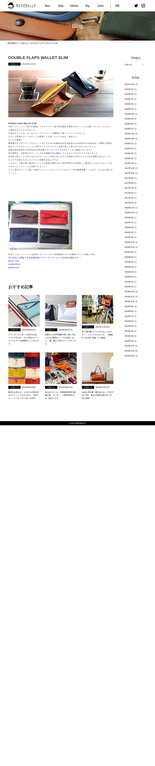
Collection (74, 6)
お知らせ (128, 64)
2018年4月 (129, 153)
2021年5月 (129, 94)
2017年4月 (129, 198)
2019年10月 (130, 114)
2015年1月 (129, 287)
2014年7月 (129, 316)
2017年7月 (129, 188)
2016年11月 (130, 208)
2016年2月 (129, 237)
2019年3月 (129, 124)
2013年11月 (130, 351)
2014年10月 (130, 301)
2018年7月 (129, 144)
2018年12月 (130, 134)
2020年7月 (129, 99)
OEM (117, 6)
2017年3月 (129, 203)
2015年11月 (130, 247)
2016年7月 (129, 223)
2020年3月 (129, 104)
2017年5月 (129, 193)
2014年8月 (129, 311)
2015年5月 (129, 267)
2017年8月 (129, 183)
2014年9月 (129, 306)
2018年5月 (129, 149)
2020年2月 (129, 109)
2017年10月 (130, 173)
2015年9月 (129, 252)
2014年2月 (129, 341)
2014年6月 (129, 321)
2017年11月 (130, 168)
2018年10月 (130, 139)
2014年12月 (130, 292)
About (47, 6)
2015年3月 (129, 277)
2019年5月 (129, 119)
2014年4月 (129, 331)
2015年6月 (129, 262)
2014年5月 (129, 326)
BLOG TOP (13, 261)
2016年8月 (129, 218)
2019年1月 (129, 129)
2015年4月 (129, 272)
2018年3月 (129, 158)
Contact (100, 6)
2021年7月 (129, 89)
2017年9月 (129, 178)
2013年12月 (130, 346)
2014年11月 (130, 297)
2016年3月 (129, 232)
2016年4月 (129, 227)
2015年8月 (129, 257)
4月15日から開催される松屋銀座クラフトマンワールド (34, 258)
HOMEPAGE (14, 264)
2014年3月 (129, 336)
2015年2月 (129, 282)
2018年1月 (129, 163)
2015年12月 (130, 242)
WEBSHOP (13, 268)
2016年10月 (130, 213)
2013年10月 (130, 356)
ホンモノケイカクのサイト (59, 150)
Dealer (61, 6)
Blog (87, 6)
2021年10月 (130, 84)
